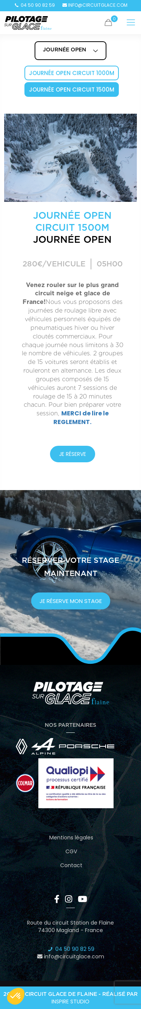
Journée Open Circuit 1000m (71, 73)
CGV (71, 851)
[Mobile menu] (130, 22)
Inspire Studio (70, 1001)
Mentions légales (71, 837)
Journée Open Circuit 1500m (71, 89)
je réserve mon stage (70, 601)
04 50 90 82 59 (34, 5)
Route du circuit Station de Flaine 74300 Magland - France (70, 926)
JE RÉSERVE (72, 454)
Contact (71, 865)
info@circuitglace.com (94, 5)
